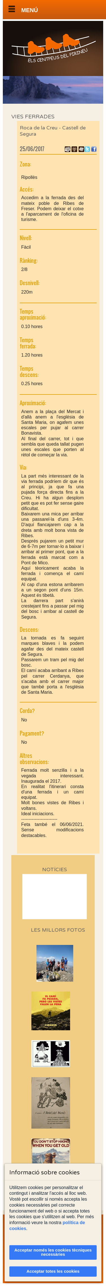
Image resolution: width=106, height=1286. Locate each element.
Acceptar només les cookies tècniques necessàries (53, 1252)
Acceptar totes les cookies (53, 1271)
